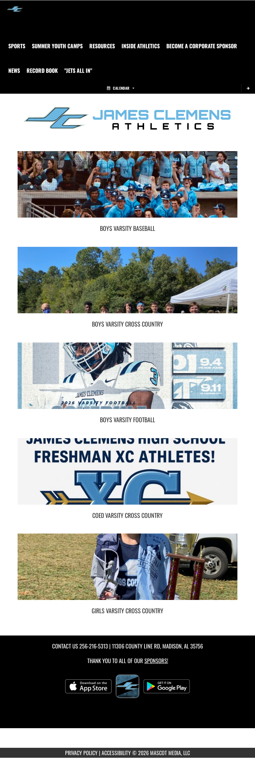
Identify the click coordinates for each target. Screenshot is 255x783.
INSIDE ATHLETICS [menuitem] (141, 46)
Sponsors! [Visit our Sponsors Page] (156, 660)
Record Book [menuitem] (42, 70)
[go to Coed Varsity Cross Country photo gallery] (127, 476)
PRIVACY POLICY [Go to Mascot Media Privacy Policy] (81, 753)
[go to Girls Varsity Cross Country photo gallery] (127, 571)
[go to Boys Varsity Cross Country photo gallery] (127, 285)
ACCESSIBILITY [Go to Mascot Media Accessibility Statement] (116, 753)
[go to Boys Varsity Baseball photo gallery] (127, 189)
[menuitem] (57, 46)
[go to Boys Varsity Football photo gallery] (127, 380)
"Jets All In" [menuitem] (78, 70)
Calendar (120, 88)
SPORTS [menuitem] (16, 46)
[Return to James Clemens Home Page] (15, 8)
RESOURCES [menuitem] (102, 46)
